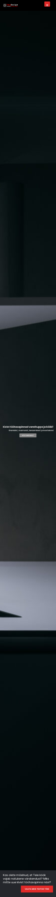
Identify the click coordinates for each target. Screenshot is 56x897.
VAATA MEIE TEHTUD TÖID (37, 889)
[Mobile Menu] (47, 4)
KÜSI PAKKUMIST (28, 435)
